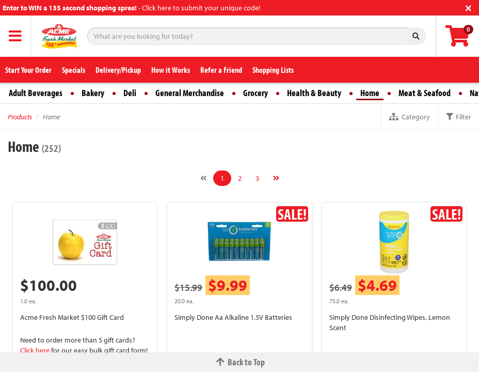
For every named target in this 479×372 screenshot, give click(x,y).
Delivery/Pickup (118, 70)
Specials (73, 70)
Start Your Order (28, 70)
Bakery (93, 93)
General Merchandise (189, 93)
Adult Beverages (35, 93)
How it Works (170, 70)
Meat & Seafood (424, 93)
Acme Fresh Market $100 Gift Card (72, 317)
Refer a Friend (221, 70)
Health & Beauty (314, 93)
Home (369, 93)
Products (20, 116)
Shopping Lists (273, 70)
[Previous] (203, 178)
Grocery (255, 93)
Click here (35, 350)
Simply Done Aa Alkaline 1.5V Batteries (233, 317)
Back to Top (239, 362)
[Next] (276, 178)
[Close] (468, 7)
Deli (129, 93)
